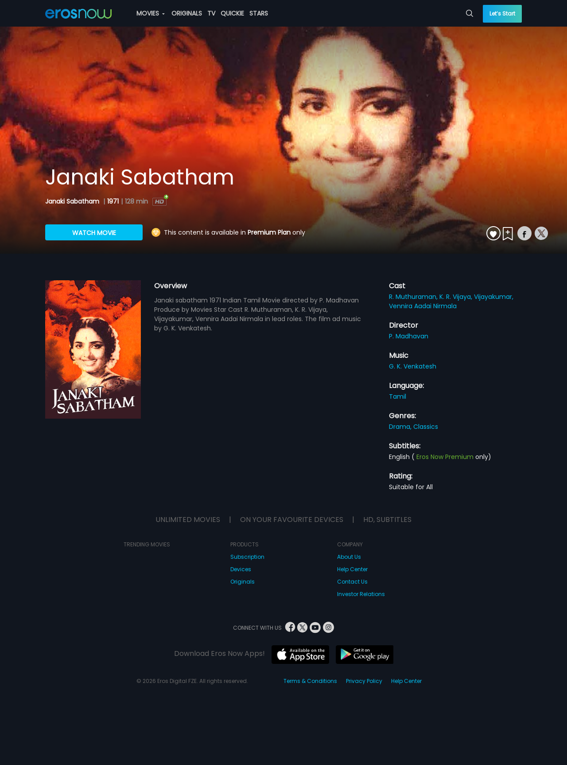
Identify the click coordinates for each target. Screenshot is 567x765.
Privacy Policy (364, 681)
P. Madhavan (408, 336)
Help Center (352, 569)
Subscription (247, 557)
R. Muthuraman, (414, 296)
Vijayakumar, (493, 296)
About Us (349, 557)
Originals (242, 581)
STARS (258, 13)
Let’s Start (502, 13)
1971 (113, 201)
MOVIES (150, 13)
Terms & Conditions (310, 681)
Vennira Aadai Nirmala (423, 306)
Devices (240, 569)
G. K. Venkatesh (412, 366)
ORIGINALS (186, 13)
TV (211, 13)
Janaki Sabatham (73, 201)
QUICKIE (232, 13)
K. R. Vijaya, (456, 296)
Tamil (397, 396)
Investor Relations (361, 594)
